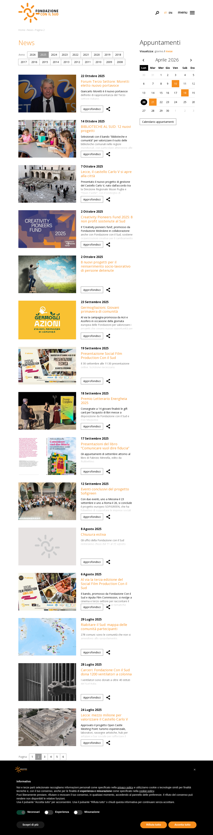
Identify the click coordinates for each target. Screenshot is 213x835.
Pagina (23, 756)
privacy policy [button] (125, 787)
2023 (65, 54)
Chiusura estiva (93, 534)
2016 (34, 62)
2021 (86, 54)
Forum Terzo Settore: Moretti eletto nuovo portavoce (105, 83)
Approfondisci (92, 109)
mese (169, 51)
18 (184, 93)
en (170, 12)
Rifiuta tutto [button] (153, 824)
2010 (98, 62)
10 (175, 83)
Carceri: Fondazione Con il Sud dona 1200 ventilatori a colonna (106, 672)
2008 (120, 62)
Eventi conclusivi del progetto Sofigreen (105, 491)
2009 (109, 62)
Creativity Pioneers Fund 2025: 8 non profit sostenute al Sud (107, 219)
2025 (43, 54)
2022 (75, 54)
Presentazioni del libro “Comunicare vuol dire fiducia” (105, 446)
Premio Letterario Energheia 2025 (104, 400)
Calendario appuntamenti (158, 122)
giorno (158, 51)
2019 (107, 54)
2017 (24, 62)
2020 (97, 54)
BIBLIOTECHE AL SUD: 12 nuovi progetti (106, 128)
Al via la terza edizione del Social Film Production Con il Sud (104, 583)
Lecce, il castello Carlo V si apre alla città (106, 173)
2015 (45, 62)
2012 (77, 62)
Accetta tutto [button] (182, 824)
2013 (66, 62)
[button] (195, 770)
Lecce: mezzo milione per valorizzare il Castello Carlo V (104, 717)
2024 (54, 54)
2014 (56, 62)
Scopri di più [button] (30, 824)
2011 (88, 62)
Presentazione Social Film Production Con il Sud (101, 355)
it (165, 12)
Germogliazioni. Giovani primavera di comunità (100, 309)
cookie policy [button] (146, 791)
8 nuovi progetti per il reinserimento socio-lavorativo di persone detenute (105, 266)
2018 (118, 54)
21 (152, 102)
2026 (33, 54)
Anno (22, 54)
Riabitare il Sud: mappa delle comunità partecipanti (104, 626)
